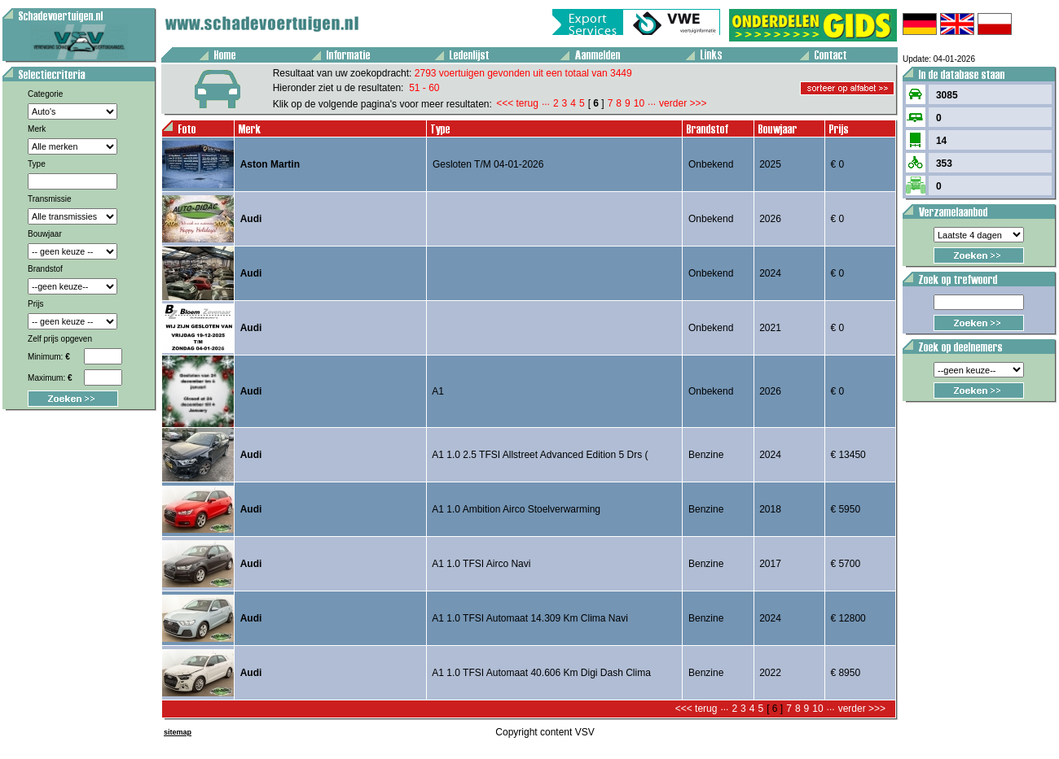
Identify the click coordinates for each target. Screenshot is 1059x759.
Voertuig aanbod (5, 2)
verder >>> (682, 103)
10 (639, 103)
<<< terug (517, 103)
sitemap (177, 732)
